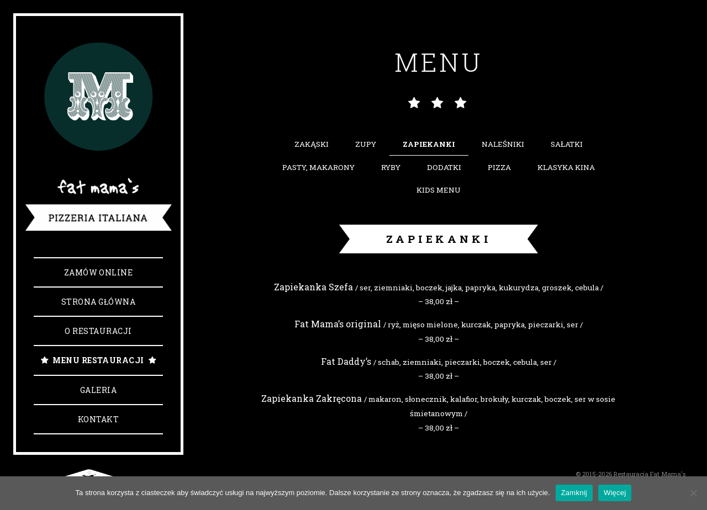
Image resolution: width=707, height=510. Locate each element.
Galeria (98, 390)
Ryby (390, 167)
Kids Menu (438, 190)
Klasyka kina (566, 167)
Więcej (615, 492)
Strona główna (98, 301)
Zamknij (574, 492)
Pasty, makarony (318, 167)
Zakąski (311, 144)
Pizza (499, 167)
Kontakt (98, 419)
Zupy (365, 144)
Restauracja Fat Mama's (649, 474)
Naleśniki (503, 144)
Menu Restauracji (98, 360)
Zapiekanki (429, 144)
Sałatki (567, 144)
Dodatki (444, 167)
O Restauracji (98, 331)
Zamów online (98, 272)
